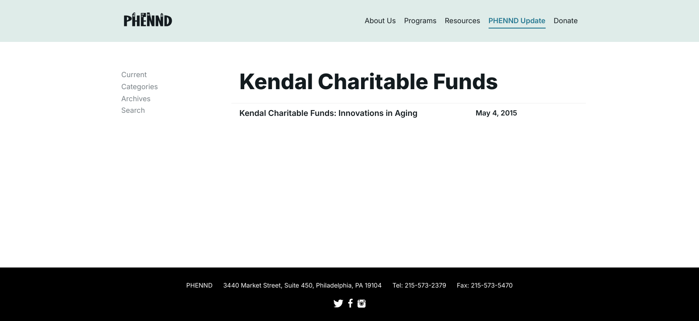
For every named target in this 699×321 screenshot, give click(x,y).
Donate (566, 20)
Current (134, 74)
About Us (380, 20)
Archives (136, 98)
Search (133, 110)
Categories (139, 86)
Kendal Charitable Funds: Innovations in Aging (328, 113)
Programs (420, 20)
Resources (463, 20)
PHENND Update (517, 20)
